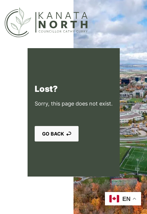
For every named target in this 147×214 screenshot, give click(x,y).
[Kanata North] (46, 22)
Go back (56, 134)
